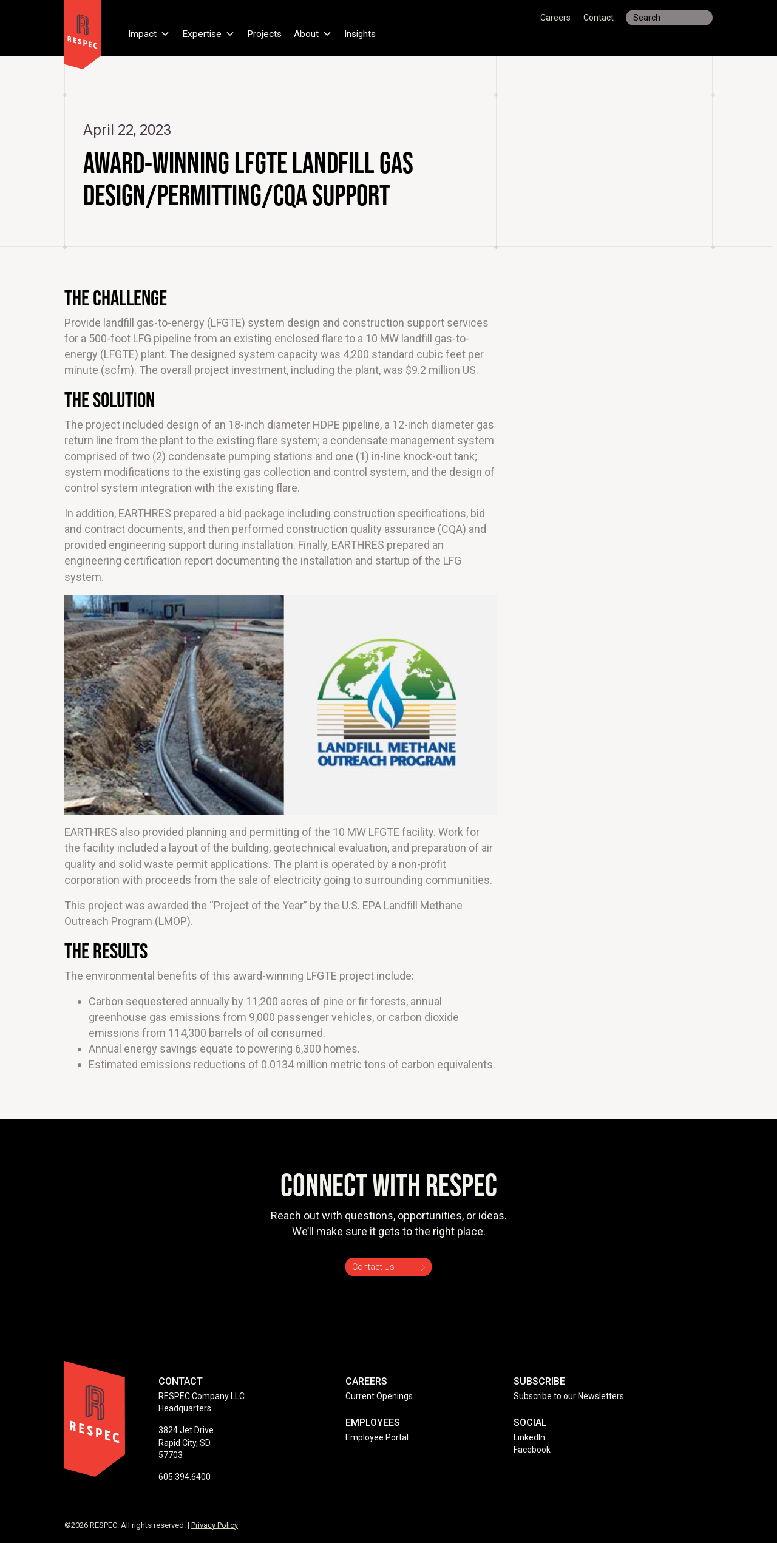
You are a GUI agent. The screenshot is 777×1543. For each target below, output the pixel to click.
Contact (598, 17)
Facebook (532, 1449)
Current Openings (379, 1396)
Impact (149, 33)
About (316, 33)
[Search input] (669, 17)
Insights (364, 33)
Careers (555, 17)
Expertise (210, 33)
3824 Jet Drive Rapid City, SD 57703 (186, 1442)
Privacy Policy (214, 1525)
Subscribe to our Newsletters (569, 1396)
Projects (267, 33)
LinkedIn (529, 1437)
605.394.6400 (184, 1477)
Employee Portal (377, 1437)
